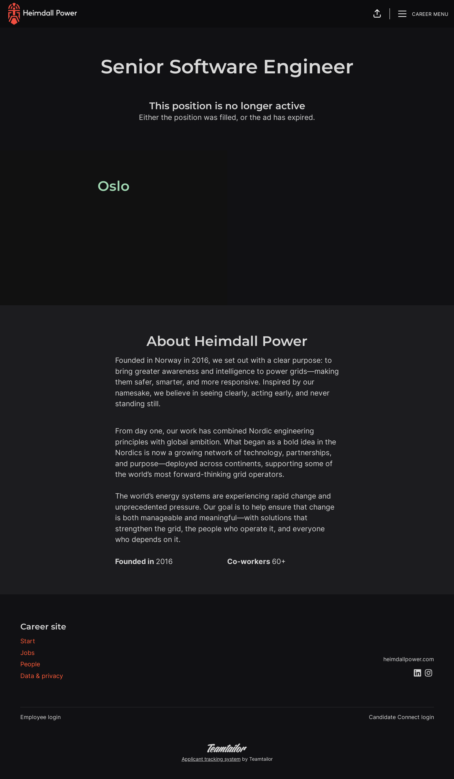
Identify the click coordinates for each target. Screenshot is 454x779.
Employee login (40, 717)
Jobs (27, 652)
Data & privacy (41, 675)
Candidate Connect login (401, 717)
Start (27, 641)
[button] (377, 13)
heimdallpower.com (408, 659)
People (30, 664)
